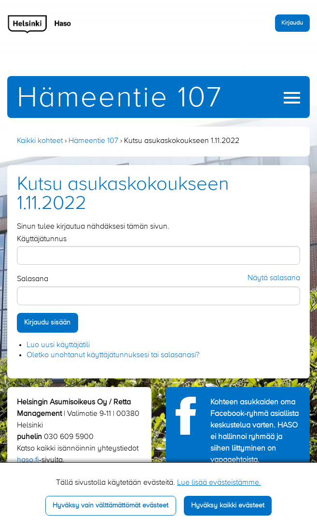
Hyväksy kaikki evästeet (227, 505)
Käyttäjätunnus (42, 239)
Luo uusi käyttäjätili (58, 345)
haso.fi (28, 460)
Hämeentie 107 (119, 98)
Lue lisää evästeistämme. (219, 483)
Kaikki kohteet (40, 141)
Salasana (32, 279)
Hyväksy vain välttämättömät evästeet (110, 505)
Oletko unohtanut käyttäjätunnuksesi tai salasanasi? (113, 355)
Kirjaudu (292, 23)
